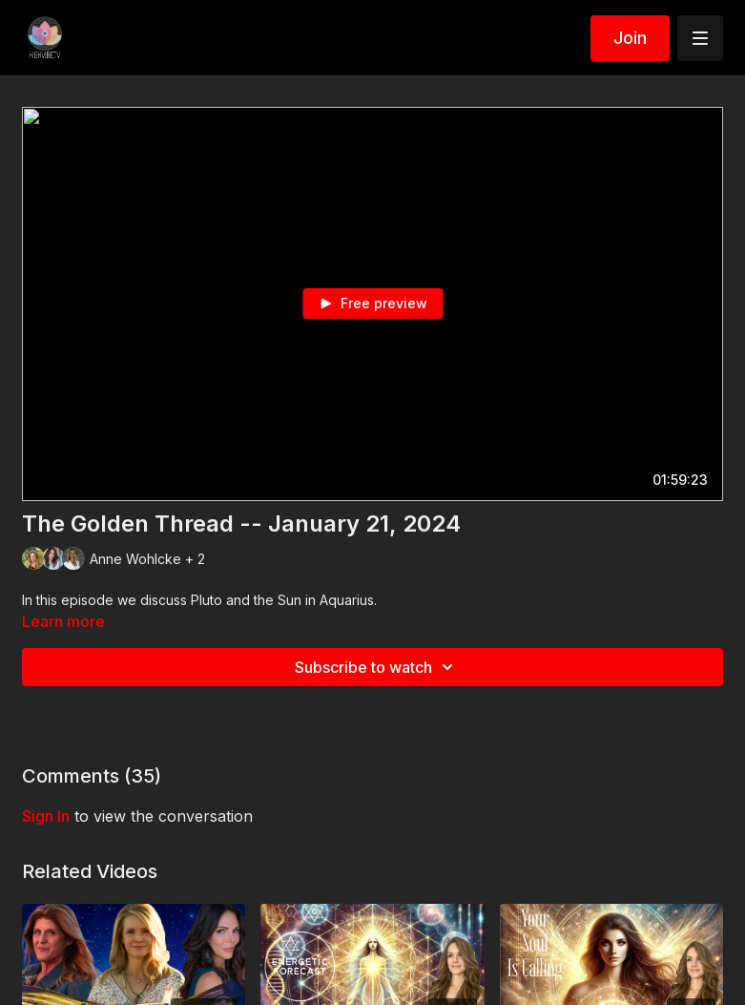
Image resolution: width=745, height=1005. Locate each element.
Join (630, 38)
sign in (46, 816)
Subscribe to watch (377, 667)
